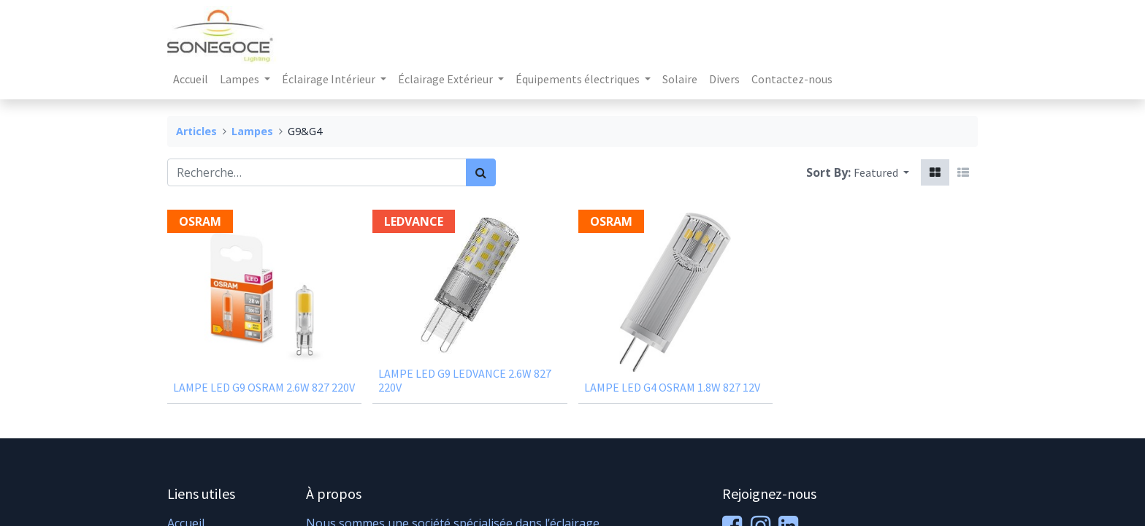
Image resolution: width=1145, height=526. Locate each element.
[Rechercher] (481, 172)
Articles (196, 131)
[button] (881, 172)
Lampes (252, 131)
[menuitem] (190, 79)
